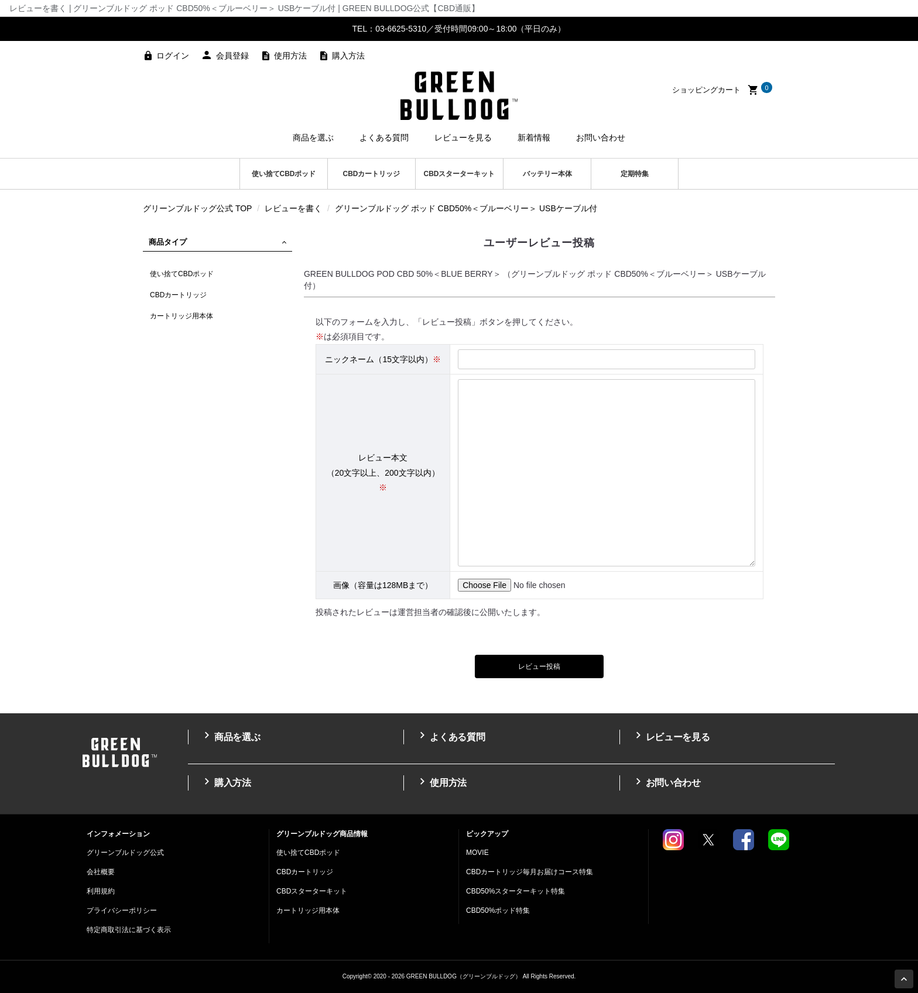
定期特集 (635, 174)
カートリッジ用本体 (181, 316)
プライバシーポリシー (122, 910)
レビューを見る (671, 736)
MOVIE (477, 852)
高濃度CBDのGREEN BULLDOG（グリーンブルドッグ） (459, 95)
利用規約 (101, 891)
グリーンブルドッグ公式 (125, 852)
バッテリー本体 (547, 174)
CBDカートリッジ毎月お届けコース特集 (529, 872)
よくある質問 (450, 736)
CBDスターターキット (459, 174)
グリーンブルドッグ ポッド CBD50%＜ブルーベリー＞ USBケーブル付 (466, 208)
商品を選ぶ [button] (313, 137)
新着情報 (534, 137)
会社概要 (101, 872)
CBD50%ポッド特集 (498, 910)
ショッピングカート (722, 89)
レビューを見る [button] (463, 137)
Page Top (905, 980)
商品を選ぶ (230, 736)
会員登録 (232, 55)
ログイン (172, 55)
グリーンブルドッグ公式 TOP (197, 208)
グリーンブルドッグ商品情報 (322, 834)
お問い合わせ (600, 137)
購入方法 (348, 55)
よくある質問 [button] (384, 137)
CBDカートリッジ (371, 174)
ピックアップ (487, 834)
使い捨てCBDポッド (284, 174)
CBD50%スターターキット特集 (515, 891)
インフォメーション (118, 834)
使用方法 (290, 55)
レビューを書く (293, 208)
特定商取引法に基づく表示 (129, 930)
